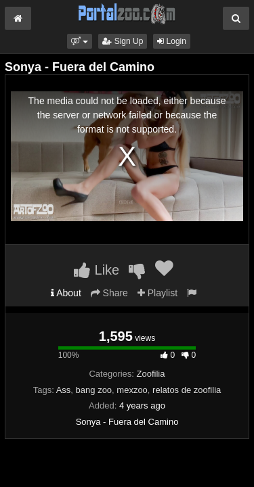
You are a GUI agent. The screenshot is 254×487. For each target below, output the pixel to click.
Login (171, 41)
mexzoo (132, 390)
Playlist (157, 292)
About (66, 292)
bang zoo (94, 390)
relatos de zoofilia (186, 390)
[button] (79, 41)
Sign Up (122, 41)
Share (109, 292)
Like (96, 269)
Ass (63, 390)
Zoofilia (151, 374)
